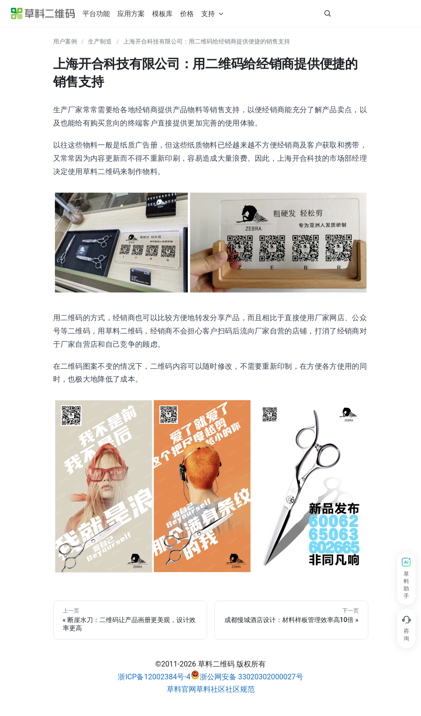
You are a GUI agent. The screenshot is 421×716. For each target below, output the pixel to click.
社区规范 (240, 689)
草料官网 (181, 689)
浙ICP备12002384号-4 (154, 676)
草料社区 (210, 689)
